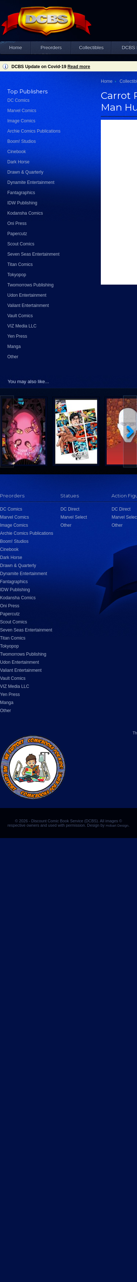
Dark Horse (18, 161)
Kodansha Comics (25, 213)
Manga (14, 346)
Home (15, 47)
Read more (79, 66)
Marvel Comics (21, 110)
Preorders (51, 47)
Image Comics (21, 120)
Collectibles (91, 47)
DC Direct (69, 509)
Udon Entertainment (26, 295)
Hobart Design (117, 825)
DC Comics (18, 100)
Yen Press (17, 336)
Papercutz (17, 233)
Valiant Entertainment (28, 305)
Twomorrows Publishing (30, 285)
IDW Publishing (22, 202)
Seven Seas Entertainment (33, 254)
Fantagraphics (21, 192)
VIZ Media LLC (22, 326)
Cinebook (16, 151)
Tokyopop (16, 274)
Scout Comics (20, 244)
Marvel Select (73, 517)
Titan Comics (20, 264)
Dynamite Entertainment (30, 182)
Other (12, 356)
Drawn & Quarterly (25, 172)
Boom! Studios (21, 141)
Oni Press (17, 223)
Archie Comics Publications (33, 131)
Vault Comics (20, 315)
